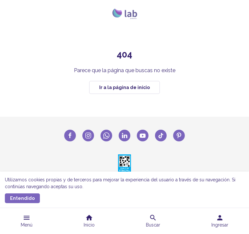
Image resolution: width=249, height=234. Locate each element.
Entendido (22, 198)
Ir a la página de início (124, 87)
